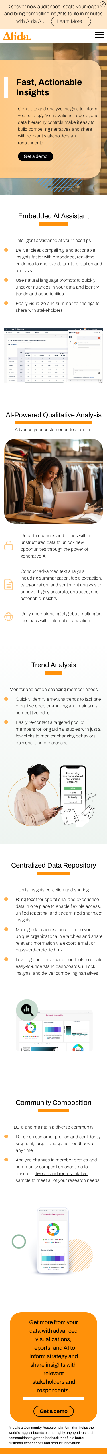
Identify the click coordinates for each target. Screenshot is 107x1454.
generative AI (34, 556)
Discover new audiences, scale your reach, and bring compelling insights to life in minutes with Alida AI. (53, 14)
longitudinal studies (61, 729)
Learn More (72, 21)
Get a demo (35, 156)
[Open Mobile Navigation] (100, 36)
